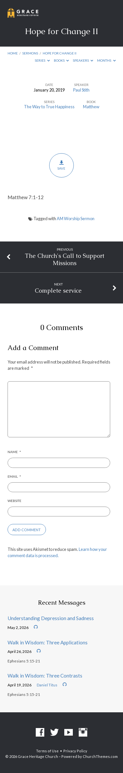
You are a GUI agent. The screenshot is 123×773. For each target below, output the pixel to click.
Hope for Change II (59, 53)
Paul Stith (81, 90)
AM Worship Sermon (75, 218)
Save (61, 165)
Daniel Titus (47, 685)
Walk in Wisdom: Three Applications (48, 642)
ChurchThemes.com (100, 756)
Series (42, 60)
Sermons (30, 53)
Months (106, 60)
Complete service (58, 290)
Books (61, 60)
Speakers (83, 60)
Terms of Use (47, 751)
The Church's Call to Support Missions (64, 259)
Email (14, 476)
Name (14, 452)
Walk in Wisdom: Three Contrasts (45, 676)
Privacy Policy (75, 751)
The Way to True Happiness (49, 106)
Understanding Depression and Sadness (51, 618)
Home (13, 53)
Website (14, 501)
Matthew (91, 106)
